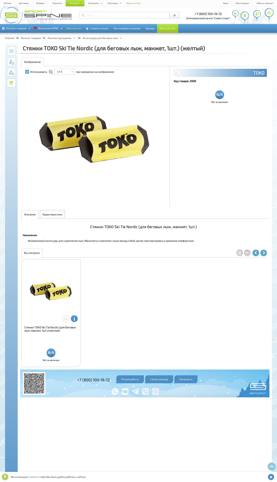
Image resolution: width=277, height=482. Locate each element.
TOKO (258, 72)
